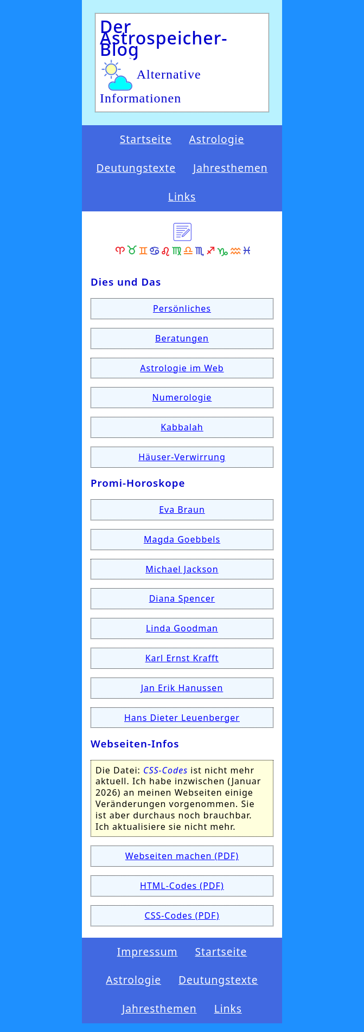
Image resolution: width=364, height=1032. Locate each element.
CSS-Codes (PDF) (182, 915)
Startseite (146, 139)
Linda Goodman (182, 628)
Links (182, 197)
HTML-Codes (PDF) (182, 886)
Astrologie (217, 139)
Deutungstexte (136, 168)
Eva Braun (182, 509)
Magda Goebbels (182, 539)
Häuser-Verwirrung (182, 457)
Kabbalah (182, 427)
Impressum (147, 952)
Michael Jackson (181, 569)
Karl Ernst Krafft (182, 658)
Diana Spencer (182, 598)
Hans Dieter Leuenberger (182, 718)
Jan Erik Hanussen (182, 688)
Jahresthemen (230, 168)
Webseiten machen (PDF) (182, 856)
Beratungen (182, 338)
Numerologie (182, 397)
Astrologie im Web (181, 368)
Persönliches (182, 308)
